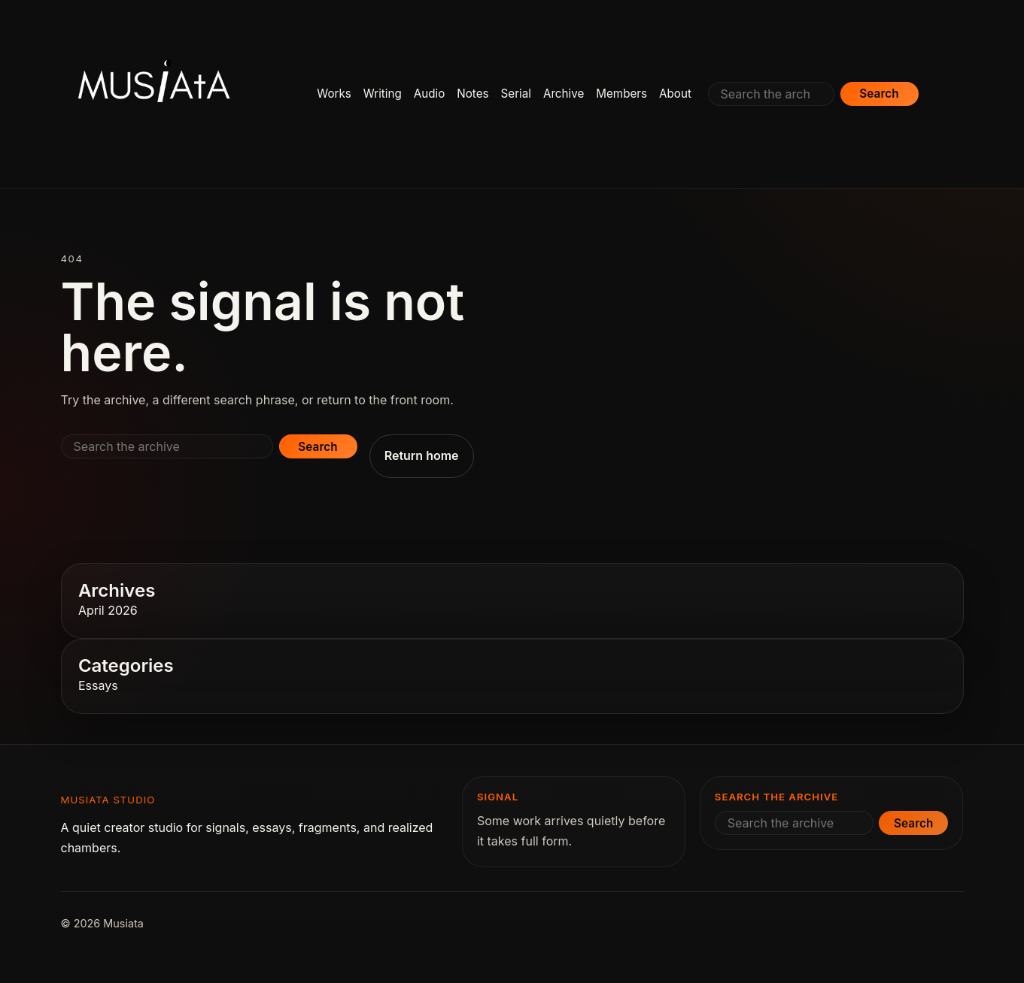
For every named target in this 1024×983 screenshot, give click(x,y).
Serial (516, 93)
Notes (472, 93)
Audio (429, 93)
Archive (563, 93)
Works (334, 93)
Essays (98, 685)
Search (878, 93)
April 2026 (108, 610)
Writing (382, 93)
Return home (421, 455)
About (675, 93)
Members (621, 93)
